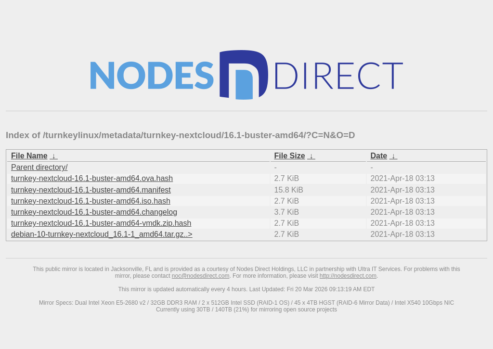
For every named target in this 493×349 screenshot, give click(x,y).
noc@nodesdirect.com (201, 275)
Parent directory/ (39, 167)
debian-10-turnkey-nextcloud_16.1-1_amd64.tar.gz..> (102, 234)
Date (379, 156)
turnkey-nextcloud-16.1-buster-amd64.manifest (91, 190)
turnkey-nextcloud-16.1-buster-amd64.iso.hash (90, 201)
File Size (289, 156)
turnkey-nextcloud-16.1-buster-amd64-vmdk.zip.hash (101, 223)
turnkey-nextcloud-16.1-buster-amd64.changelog (94, 212)
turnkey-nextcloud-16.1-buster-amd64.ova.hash (92, 178)
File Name (29, 156)
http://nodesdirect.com (348, 275)
